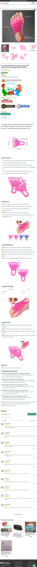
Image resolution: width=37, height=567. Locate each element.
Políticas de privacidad (18, 560)
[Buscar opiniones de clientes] (18, 410)
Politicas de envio (32, 556)
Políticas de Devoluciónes (31, 558)
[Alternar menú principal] (35, 3)
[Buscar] (34, 7)
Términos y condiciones (32, 560)
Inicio (2, 63)
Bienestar (4, 63)
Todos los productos (18, 556)
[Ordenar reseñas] (32, 413)
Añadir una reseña (32, 406)
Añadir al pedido (5, 114)
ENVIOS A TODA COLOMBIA (5, 561)
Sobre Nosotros (18, 558)
